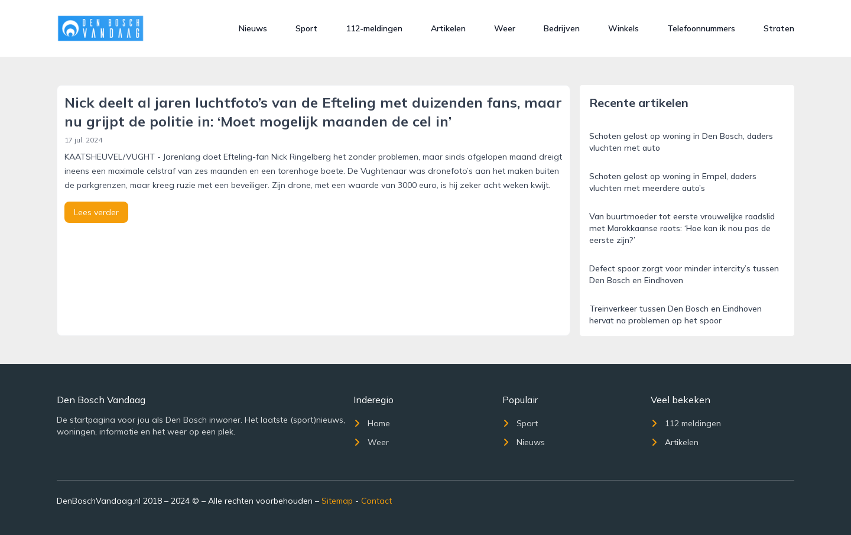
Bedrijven (562, 28)
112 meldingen (686, 423)
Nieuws (253, 28)
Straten (779, 28)
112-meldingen (374, 28)
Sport (306, 28)
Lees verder (96, 212)
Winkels (623, 28)
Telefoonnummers (701, 28)
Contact (376, 500)
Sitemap (337, 500)
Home (371, 423)
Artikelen (448, 28)
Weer (504, 28)
